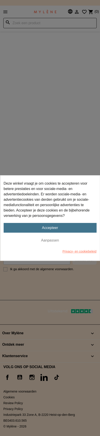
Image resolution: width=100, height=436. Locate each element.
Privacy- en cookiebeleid (79, 251)
